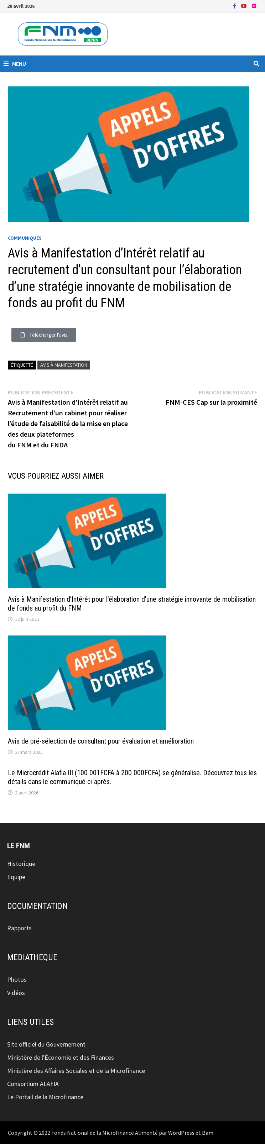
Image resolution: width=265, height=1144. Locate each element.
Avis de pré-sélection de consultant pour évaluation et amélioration (101, 741)
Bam (207, 1132)
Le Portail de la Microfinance (45, 1097)
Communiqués (25, 238)
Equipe (16, 877)
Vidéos (16, 993)
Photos (17, 979)
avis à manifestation (63, 365)
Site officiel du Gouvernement (46, 1044)
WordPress (181, 1132)
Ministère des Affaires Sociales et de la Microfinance (76, 1070)
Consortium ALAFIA (33, 1084)
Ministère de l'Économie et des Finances (60, 1057)
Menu (15, 63)
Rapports (19, 928)
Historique (21, 864)
